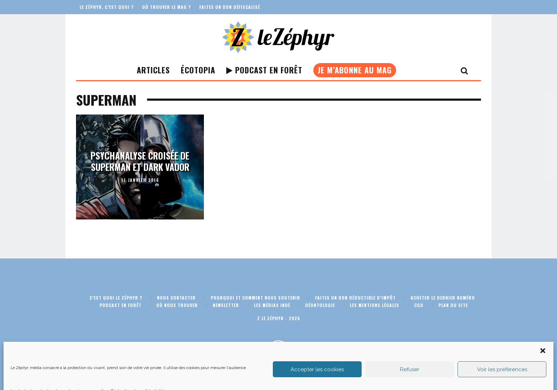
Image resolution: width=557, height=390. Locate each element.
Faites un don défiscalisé (229, 7)
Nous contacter (176, 298)
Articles (153, 70)
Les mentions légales (374, 305)
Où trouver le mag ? (166, 7)
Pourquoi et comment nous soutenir (255, 298)
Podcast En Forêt (264, 70)
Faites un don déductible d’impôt (355, 298)
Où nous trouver (177, 305)
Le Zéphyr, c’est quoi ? (107, 7)
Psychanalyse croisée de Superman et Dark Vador (140, 161)
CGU (418, 305)
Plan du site (453, 305)
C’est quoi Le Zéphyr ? (116, 298)
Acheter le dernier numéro (443, 298)
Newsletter (226, 305)
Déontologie (320, 305)
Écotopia (198, 70)
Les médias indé (272, 305)
